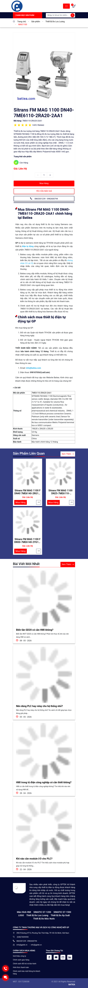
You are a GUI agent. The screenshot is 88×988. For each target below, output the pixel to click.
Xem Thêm (68, 454)
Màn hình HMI (24, 912)
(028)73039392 (22, 937)
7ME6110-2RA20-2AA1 (41, 393)
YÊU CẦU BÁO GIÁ (44, 191)
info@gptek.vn (22, 945)
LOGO (21, 915)
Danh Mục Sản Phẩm (24, 15)
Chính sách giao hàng (21, 960)
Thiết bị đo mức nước (44, 918)
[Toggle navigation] (66, 6)
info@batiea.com (33, 368)
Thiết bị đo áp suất (60, 915)
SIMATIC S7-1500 (62, 912)
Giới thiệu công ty (19, 956)
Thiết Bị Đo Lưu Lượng (37, 915)
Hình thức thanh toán (21, 967)
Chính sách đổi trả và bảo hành (24, 964)
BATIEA (71, 984)
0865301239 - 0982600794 (44, 198)
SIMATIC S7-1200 (42, 912)
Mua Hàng (43, 183)
